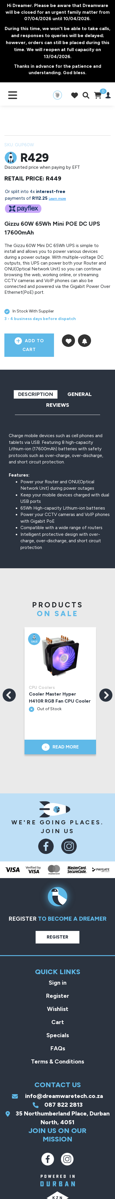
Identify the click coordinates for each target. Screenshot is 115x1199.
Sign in (58, 982)
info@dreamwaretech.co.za (57, 1095)
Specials (57, 1035)
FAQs (57, 1048)
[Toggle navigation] (12, 95)
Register (57, 937)
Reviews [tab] (57, 405)
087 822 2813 (58, 1104)
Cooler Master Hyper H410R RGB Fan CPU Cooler (60, 697)
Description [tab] (35, 394)
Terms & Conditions (57, 1061)
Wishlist (57, 1008)
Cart (57, 1022)
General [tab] (79, 394)
